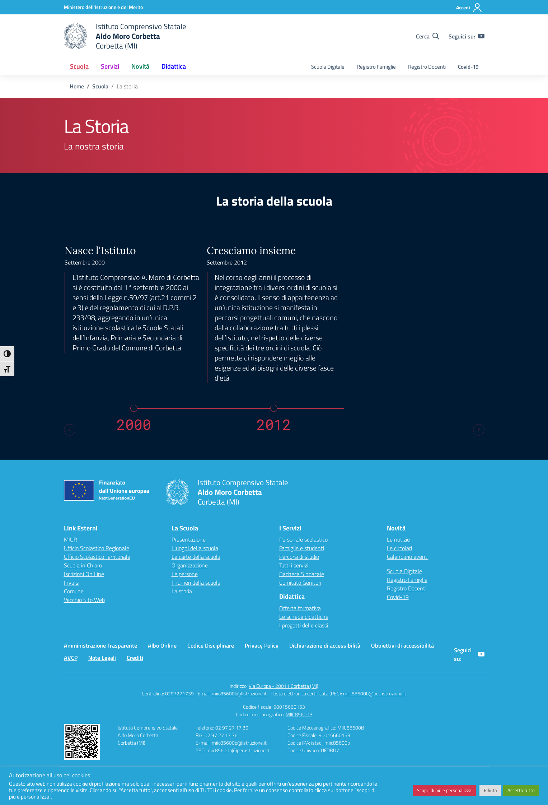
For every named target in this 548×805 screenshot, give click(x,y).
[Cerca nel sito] (427, 36)
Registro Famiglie (376, 67)
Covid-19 (468, 67)
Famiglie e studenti (301, 548)
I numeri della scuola (196, 582)
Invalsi (71, 582)
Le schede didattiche (303, 616)
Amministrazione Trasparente (100, 645)
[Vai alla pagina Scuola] (100, 86)
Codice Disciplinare (210, 645)
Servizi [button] (110, 66)
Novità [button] (140, 66)
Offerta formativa (300, 608)
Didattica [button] (173, 66)
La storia (182, 591)
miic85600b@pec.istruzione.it (374, 693)
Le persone (185, 574)
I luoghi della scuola (195, 548)
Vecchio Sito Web (84, 599)
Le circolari (399, 548)
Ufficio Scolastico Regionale (96, 548)
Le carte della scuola (196, 556)
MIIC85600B (299, 714)
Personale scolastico (303, 539)
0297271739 (179, 693)
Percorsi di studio (299, 556)
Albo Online (162, 645)
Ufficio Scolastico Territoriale (97, 556)
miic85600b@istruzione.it (239, 693)
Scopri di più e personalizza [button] (444, 790)
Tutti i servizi (293, 565)
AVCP (71, 657)
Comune (74, 591)
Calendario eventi (407, 556)
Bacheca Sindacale (301, 574)
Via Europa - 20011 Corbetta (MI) (283, 686)
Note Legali (102, 657)
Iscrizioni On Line (84, 574)
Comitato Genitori (300, 582)
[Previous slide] (69, 430)
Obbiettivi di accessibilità (402, 645)
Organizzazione (190, 565)
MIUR (70, 539)
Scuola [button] (79, 66)
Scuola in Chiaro (83, 565)
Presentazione (189, 539)
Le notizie (398, 539)
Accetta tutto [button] (521, 790)
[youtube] (481, 36)
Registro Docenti (427, 67)
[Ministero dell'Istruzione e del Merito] (103, 7)
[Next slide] (478, 430)
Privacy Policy (261, 645)
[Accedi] (469, 7)
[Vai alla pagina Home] (77, 86)
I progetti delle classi (303, 625)
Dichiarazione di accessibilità (324, 645)
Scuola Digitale (328, 67)
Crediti (135, 657)
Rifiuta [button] (490, 790)
